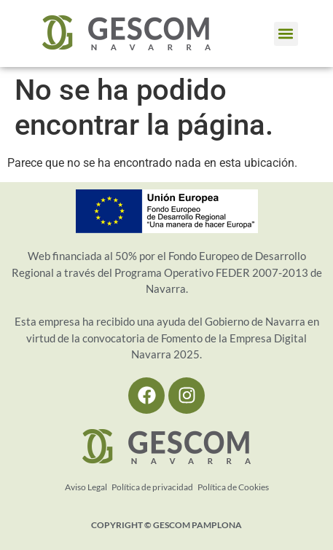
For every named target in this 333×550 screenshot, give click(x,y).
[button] (286, 34)
